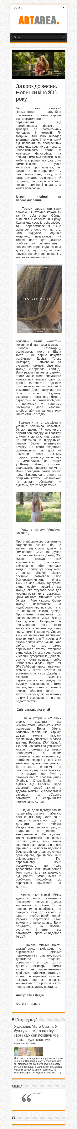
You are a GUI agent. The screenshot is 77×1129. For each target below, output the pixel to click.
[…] (59, 1072)
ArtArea (17, 1086)
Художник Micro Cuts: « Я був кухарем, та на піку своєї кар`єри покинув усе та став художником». (36, 1033)
